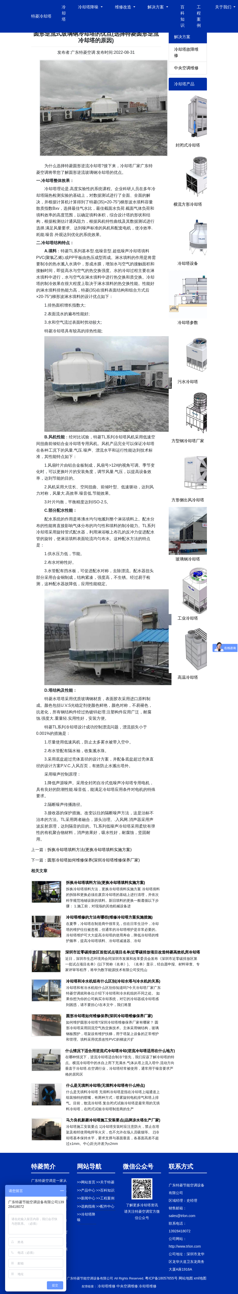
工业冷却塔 (188, 618)
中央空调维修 (186, 68)
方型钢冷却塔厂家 (187, 441)
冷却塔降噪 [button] (88, 7)
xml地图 (200, 1278)
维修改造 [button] (123, 7)
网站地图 (186, 1278)
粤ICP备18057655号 (161, 1278)
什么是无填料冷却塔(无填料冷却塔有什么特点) (105, 1085)
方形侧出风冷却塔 (187, 500)
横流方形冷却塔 (188, 204)
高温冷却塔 (188, 677)
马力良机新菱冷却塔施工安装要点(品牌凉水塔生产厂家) (113, 1120)
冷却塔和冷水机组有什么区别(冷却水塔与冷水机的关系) (113, 981)
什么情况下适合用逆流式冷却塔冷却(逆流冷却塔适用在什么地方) (120, 1051)
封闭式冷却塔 (188, 145)
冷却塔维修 (106, 1286)
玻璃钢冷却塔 (188, 559)
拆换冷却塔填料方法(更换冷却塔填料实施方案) (89, 849)
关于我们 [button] (223, 7)
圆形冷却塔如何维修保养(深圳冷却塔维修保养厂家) (93, 860)
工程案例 (199, 16)
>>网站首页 (86, 1182)
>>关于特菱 (105, 1182)
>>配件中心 (105, 1206)
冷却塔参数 (188, 322)
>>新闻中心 (86, 1198)
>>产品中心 (86, 1190)
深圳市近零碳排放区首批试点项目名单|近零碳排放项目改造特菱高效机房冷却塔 (132, 952)
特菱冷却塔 (41, 16)
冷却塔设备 (188, 263)
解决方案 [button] (156, 7)
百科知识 (182, 16)
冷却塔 (64, 13)
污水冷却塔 (188, 382)
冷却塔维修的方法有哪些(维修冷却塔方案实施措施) (109, 917)
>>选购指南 (86, 1206)
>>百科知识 (105, 1190)
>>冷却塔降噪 (86, 1217)
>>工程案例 (105, 1198)
